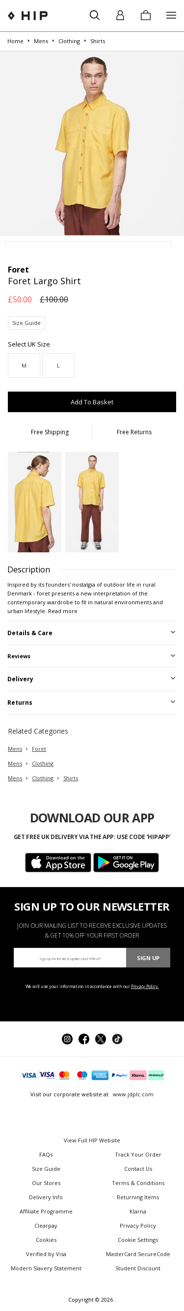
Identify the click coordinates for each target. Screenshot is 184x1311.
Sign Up (148, 958)
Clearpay (45, 1225)
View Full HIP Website (92, 1140)
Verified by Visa (46, 1254)
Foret (39, 748)
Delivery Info (46, 1197)
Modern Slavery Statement (46, 1268)
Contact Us (138, 1168)
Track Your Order (138, 1154)
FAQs (46, 1154)
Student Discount (137, 1268)
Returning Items (138, 1197)
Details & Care (30, 633)
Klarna (138, 1211)
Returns (19, 702)
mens (15, 748)
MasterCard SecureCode (138, 1254)
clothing (42, 763)
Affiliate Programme (46, 1211)
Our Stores (46, 1183)
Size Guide (26, 322)
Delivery (20, 679)
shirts (70, 778)
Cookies (46, 1239)
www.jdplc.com (132, 1094)
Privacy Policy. (145, 986)
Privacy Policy (138, 1225)
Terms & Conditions (138, 1183)
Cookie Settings (138, 1239)
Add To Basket (92, 401)
